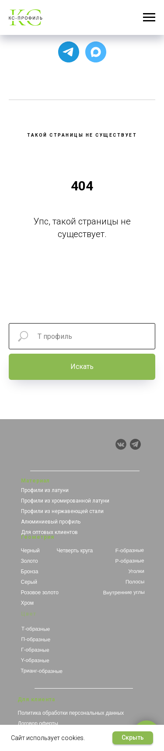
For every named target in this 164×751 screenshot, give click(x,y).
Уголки (136, 571)
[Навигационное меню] (149, 17)
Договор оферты (38, 723)
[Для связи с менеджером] (68, 51)
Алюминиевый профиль (50, 522)
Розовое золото (40, 592)
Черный (30, 551)
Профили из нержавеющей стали (62, 511)
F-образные (129, 550)
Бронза (29, 571)
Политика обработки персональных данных (71, 713)
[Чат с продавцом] (95, 51)
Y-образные (35, 660)
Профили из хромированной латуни (65, 501)
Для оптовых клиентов (49, 532)
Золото (29, 561)
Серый (29, 582)
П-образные (35, 639)
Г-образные (35, 650)
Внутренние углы (123, 592)
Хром (27, 603)
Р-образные (129, 561)
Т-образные (35, 629)
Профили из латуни (45, 490)
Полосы (134, 582)
